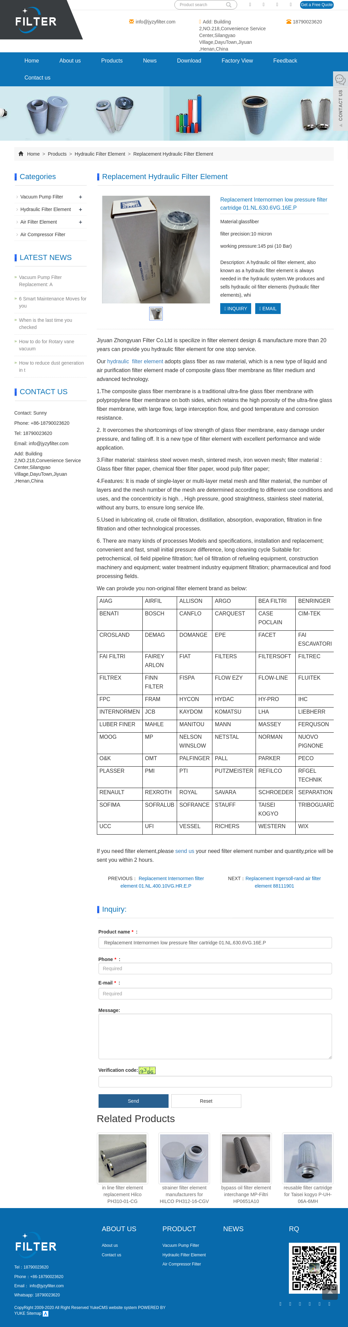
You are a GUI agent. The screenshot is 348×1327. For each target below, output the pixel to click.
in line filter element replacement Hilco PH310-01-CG (122, 1194)
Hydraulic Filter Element (99, 154)
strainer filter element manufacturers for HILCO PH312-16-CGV (184, 1194)
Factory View (237, 61)
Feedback (285, 61)
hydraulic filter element (134, 361)
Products (112, 61)
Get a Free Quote (317, 4)
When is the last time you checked (45, 323)
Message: (109, 1010)
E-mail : (109, 982)
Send (133, 1101)
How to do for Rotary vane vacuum (46, 345)
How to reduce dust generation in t (51, 366)
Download (189, 61)
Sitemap (34, 1313)
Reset (206, 1101)
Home (31, 61)
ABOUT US (119, 1229)
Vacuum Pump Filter (41, 196)
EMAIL (268, 308)
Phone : (110, 959)
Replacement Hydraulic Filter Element (172, 154)
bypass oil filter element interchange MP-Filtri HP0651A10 (246, 1194)
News (150, 61)
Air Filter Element (38, 222)
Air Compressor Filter (42, 234)
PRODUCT (179, 1229)
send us (185, 851)
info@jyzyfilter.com (155, 21)
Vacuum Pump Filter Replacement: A (40, 281)
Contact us (37, 78)
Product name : (118, 932)
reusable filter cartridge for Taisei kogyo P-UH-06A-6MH (308, 1194)
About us (70, 61)
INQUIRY (235, 308)
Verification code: (118, 1070)
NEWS (233, 1229)
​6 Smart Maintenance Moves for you (52, 302)
